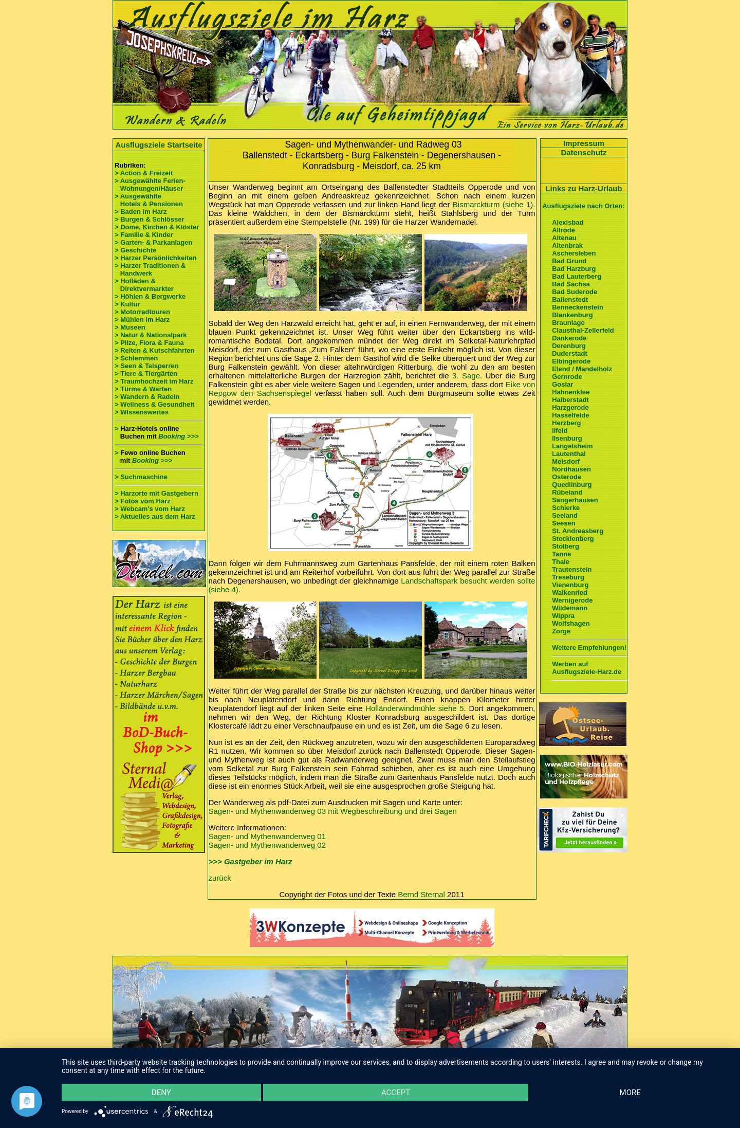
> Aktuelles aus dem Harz (155, 516)
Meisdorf (566, 461)
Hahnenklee (570, 392)
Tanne (561, 554)
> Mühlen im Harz (142, 319)
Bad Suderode (574, 292)
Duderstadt (569, 353)
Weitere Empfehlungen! (589, 647)
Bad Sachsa (571, 284)
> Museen (130, 327)
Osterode (566, 477)
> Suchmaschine (141, 477)
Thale (560, 562)
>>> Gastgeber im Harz (250, 861)
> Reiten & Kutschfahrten (155, 350)
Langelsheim (572, 446)
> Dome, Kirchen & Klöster (157, 227)
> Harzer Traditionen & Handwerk (150, 269)
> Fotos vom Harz (143, 501)
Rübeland (567, 492)
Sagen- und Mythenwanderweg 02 (267, 845)
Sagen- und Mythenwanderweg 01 (267, 836)
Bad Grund (569, 261)
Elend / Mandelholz (582, 369)
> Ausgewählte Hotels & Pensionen (149, 200)
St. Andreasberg (577, 531)
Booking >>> (178, 436)
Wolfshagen (570, 623)
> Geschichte (135, 250)
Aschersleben (574, 253)
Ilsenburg (567, 438)
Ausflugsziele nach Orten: (583, 206)
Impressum (583, 143)
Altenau (564, 238)
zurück (220, 878)
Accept (395, 1092)
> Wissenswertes (142, 412)
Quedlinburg (571, 484)
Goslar (562, 384)
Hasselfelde (570, 415)
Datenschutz (583, 152)
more (630, 1092)
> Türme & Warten (143, 389)
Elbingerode (571, 361)
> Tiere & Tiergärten (146, 373)
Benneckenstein (577, 307)
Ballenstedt (570, 299)
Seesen (564, 523)
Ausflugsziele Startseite (158, 144)
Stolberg (565, 546)
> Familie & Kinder (144, 235)
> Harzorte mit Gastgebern (156, 493)
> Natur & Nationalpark (151, 335)
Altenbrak (567, 245)
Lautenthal (569, 454)
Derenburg (569, 346)
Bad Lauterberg (576, 276)
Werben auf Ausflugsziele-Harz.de (586, 668)
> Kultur (127, 304)
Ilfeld (559, 430)
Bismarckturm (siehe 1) (493, 204)
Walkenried (569, 592)
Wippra (563, 616)
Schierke (566, 508)
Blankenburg (572, 315)
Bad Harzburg (574, 268)
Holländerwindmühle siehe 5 (414, 708)
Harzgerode (570, 407)
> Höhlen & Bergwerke (150, 296)
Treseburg (568, 577)
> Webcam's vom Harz (150, 509)
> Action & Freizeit (144, 173)
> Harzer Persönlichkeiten (155, 258)
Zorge (561, 631)
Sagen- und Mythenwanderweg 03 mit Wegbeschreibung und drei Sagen (333, 811)
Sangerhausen (575, 500)
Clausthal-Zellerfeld (583, 330)
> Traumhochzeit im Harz (154, 381)
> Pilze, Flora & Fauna (149, 343)
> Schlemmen (136, 358)
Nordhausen (571, 469)
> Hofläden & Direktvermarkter (144, 285)
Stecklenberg (573, 538)
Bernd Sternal (421, 894)
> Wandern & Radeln (147, 397)
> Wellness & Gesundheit (154, 404)
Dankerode (569, 338)
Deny (161, 1092)
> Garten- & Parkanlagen (153, 242)
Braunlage (568, 322)
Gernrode (567, 376)
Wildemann (569, 608)
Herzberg (566, 423)
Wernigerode (572, 600)
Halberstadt (570, 400)
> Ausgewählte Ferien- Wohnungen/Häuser (151, 184)
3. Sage (466, 375)
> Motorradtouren (142, 312)
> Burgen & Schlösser (149, 219)
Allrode (563, 230)
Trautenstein (571, 569)
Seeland (565, 515)
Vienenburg (570, 585)
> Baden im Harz (141, 211)
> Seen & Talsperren (146, 366)
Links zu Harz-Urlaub (583, 188)
